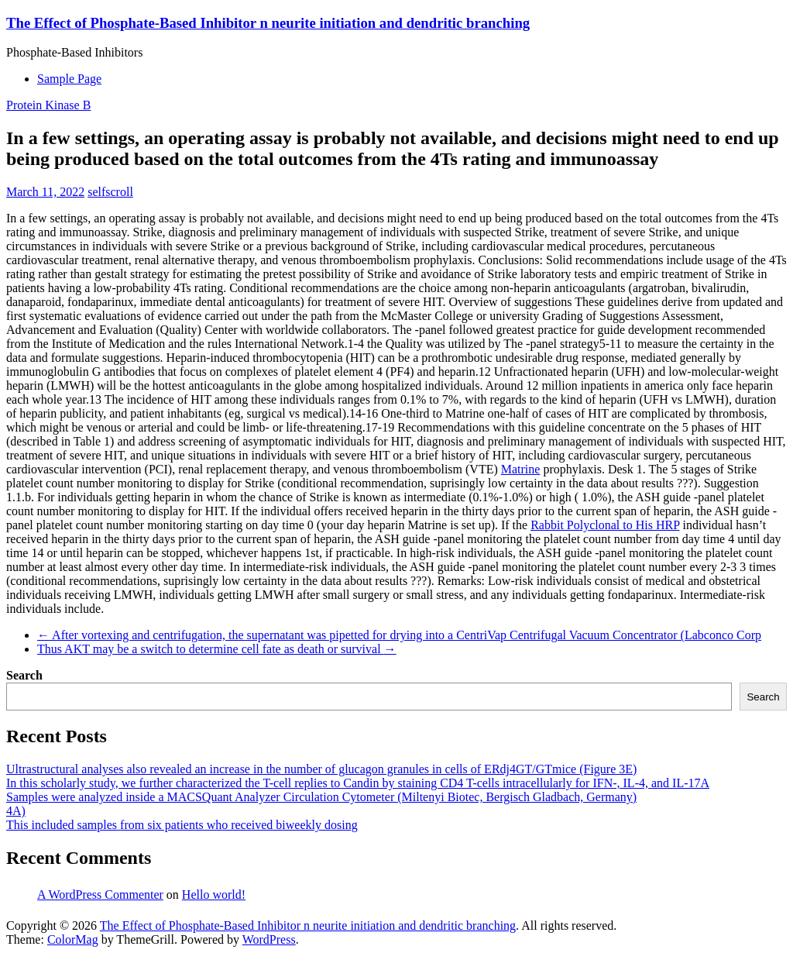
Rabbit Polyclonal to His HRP (604, 525)
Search (24, 675)
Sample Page (69, 78)
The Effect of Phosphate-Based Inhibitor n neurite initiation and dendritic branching (268, 23)
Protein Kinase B (48, 105)
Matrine (521, 469)
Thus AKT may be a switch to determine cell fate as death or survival (216, 648)
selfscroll (110, 191)
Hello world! (213, 894)
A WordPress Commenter (100, 894)
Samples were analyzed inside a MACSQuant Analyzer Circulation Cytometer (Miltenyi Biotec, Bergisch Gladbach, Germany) (321, 796)
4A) (16, 810)
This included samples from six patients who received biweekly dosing (182, 824)
